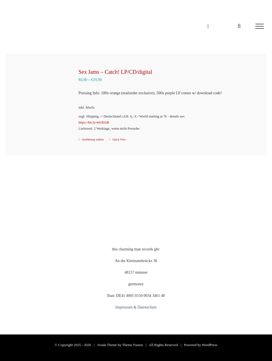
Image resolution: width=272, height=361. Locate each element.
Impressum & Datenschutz (136, 307)
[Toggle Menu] (260, 26)
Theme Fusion (132, 345)
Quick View (119, 139)
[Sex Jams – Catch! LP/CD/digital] (39, 96)
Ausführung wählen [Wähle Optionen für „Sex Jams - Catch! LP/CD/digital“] (93, 139)
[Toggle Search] (239, 26)
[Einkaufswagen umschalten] (208, 26)
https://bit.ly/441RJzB (93, 122)
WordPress (209, 345)
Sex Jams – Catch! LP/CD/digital (115, 72)
